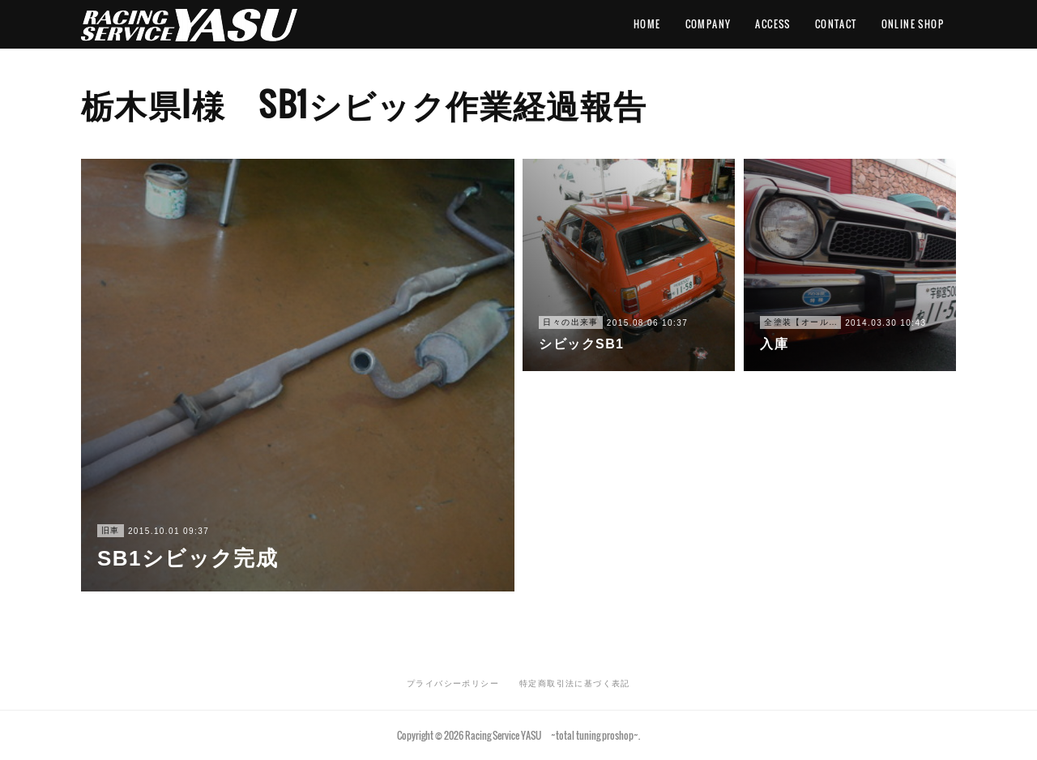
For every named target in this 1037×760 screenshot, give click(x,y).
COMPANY (708, 24)
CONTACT (836, 24)
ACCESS (772, 24)
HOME (647, 24)
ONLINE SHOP (912, 24)
